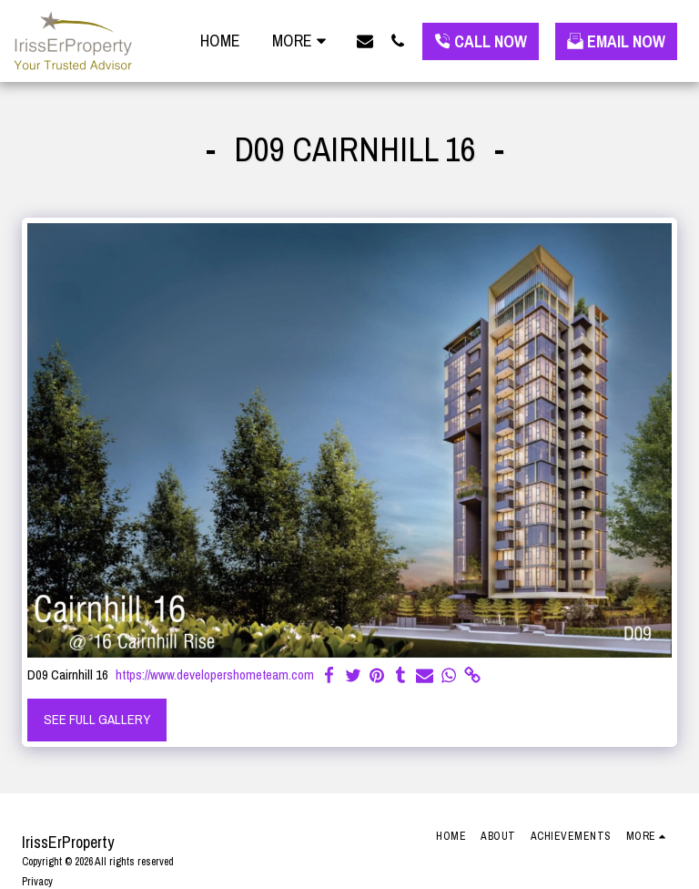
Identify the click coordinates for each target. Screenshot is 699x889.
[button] (365, 40)
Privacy (37, 881)
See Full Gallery (97, 719)
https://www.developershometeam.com (215, 675)
